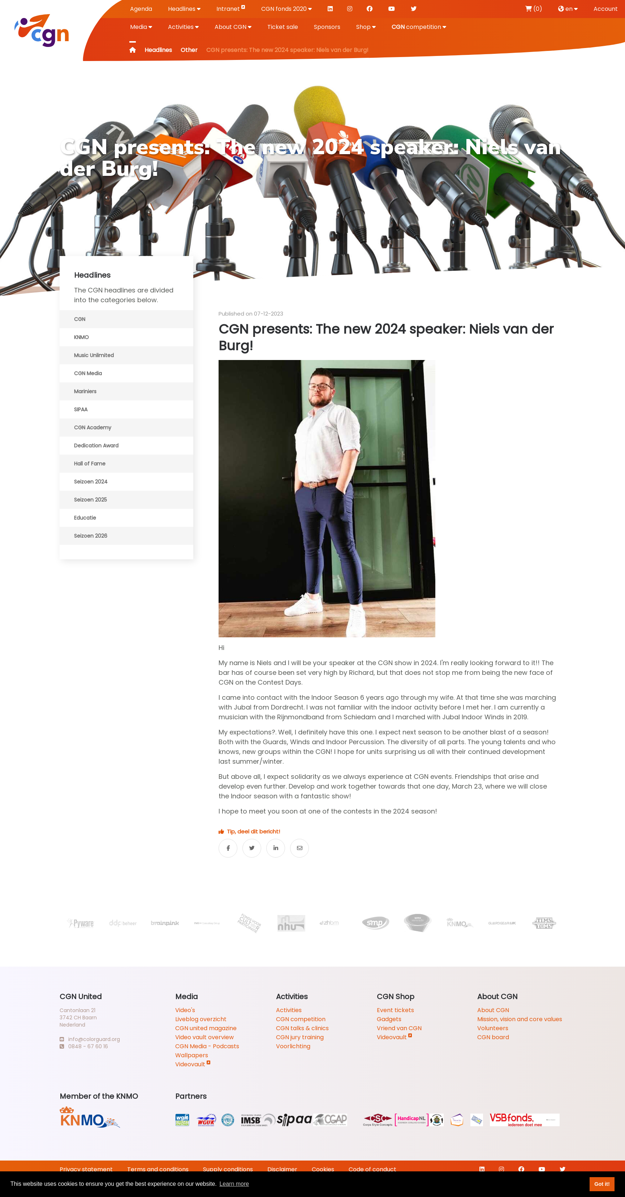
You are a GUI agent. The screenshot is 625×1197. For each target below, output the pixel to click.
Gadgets (389, 1019)
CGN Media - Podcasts (207, 1046)
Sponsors (327, 27)
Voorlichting (293, 1046)
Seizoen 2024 (91, 481)
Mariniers (85, 391)
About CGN (233, 27)
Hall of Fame (89, 463)
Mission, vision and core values (519, 1019)
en (568, 9)
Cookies (323, 1169)
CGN (79, 319)
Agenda (141, 9)
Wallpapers (191, 1055)
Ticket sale (282, 27)
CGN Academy (92, 427)
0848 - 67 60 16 (84, 1046)
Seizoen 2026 (90, 535)
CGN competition (301, 1019)
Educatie (85, 517)
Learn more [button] (234, 1184)
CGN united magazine (206, 1028)
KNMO (81, 337)
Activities (183, 27)
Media (141, 27)
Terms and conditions (158, 1169)
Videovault (193, 1064)
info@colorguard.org (90, 1039)
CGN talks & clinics (302, 1028)
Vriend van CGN (399, 1028)
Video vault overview (204, 1037)
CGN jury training (300, 1037)
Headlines (184, 9)
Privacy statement (86, 1169)
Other (189, 50)
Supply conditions (228, 1169)
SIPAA (80, 409)
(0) (533, 9)
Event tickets (395, 1010)
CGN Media (88, 373)
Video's (185, 1010)
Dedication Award (96, 445)
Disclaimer (282, 1169)
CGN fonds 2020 (286, 9)
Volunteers (492, 1028)
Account (606, 9)
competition (419, 27)
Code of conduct (372, 1169)
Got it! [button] (601, 1184)
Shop (366, 27)
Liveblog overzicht (201, 1019)
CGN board (493, 1037)
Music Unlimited (94, 355)
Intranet (230, 8)
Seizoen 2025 (90, 499)
